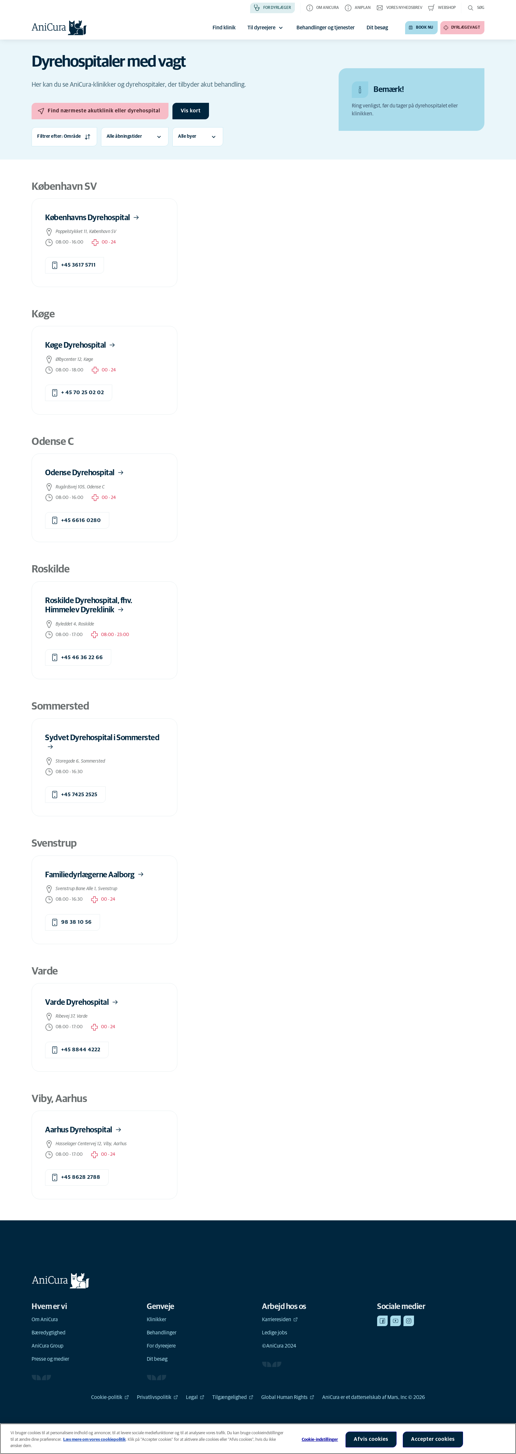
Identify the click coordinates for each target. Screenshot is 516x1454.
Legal (195, 1397)
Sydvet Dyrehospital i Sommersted (102, 742)
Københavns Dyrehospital (92, 218)
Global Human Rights (287, 1397)
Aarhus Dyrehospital (83, 1130)
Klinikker (156, 1319)
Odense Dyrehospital (85, 473)
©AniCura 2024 (279, 1346)
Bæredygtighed (48, 1332)
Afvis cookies (371, 1439)
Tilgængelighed (232, 1397)
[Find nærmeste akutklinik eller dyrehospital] (100, 111)
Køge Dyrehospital (80, 345)
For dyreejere (161, 1346)
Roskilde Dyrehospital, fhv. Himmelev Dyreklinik (88, 605)
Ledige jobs (274, 1332)
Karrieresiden (280, 1319)
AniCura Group (48, 1346)
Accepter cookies (433, 1439)
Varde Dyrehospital (82, 1002)
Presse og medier (50, 1359)
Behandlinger (161, 1332)
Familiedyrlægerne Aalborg (95, 874)
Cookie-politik (110, 1397)
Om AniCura (45, 1319)
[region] (258, 1438)
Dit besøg (157, 1359)
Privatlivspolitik (157, 1397)
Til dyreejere (266, 28)
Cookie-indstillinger (320, 1440)
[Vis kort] (190, 111)
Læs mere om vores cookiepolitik (94, 1440)
